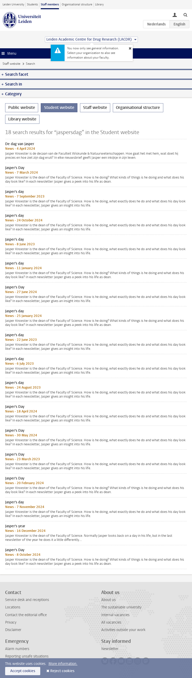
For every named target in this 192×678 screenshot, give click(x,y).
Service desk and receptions (27, 599)
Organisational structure (77, 4)
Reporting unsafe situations (26, 656)
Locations (12, 607)
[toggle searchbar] (185, 15)
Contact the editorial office (26, 615)
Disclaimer (13, 629)
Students (32, 4)
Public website (21, 107)
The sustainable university (121, 607)
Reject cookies (62, 670)
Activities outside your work (123, 629)
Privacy (10, 622)
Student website (59, 107)
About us (108, 599)
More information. (62, 663)
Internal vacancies (115, 615)
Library (99, 4)
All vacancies (111, 622)
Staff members (50, 4)
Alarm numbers (17, 648)
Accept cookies (22, 670)
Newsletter (109, 648)
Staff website (11, 64)
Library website (22, 119)
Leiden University (13, 4)
